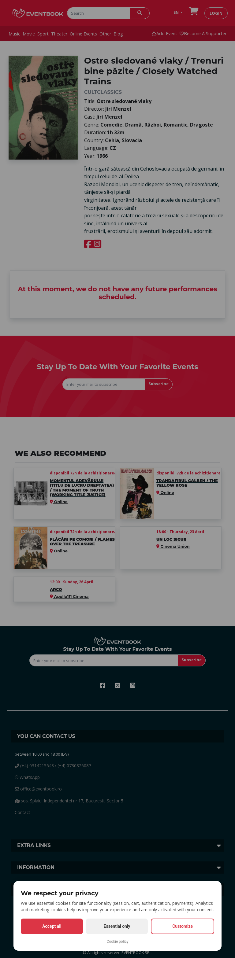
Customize (182, 926)
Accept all (51, 926)
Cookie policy (117, 941)
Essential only (117, 926)
